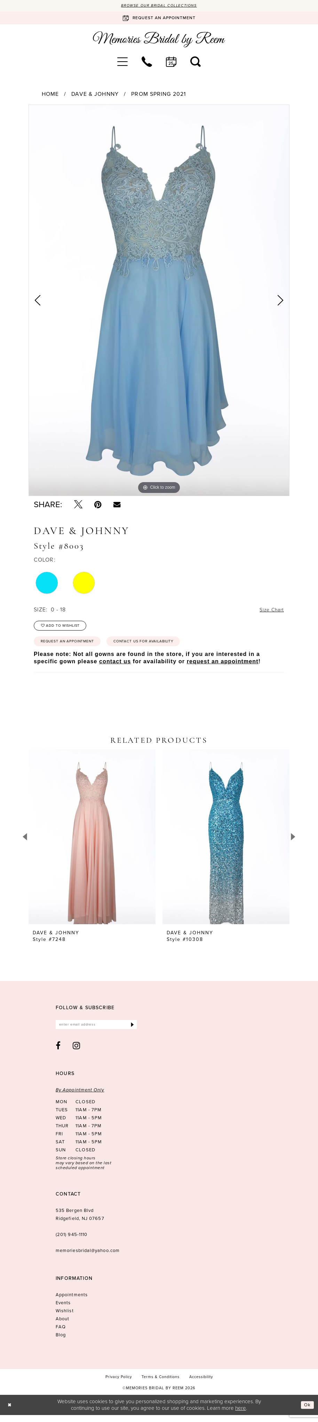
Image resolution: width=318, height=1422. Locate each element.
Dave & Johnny (95, 95)
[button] (122, 62)
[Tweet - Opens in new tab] (78, 505)
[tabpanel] (159, 301)
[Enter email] (96, 1031)
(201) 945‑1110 (71, 1241)
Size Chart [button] (270, 610)
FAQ (61, 1334)
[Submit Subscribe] (132, 1031)
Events (63, 1310)
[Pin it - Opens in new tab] (98, 505)
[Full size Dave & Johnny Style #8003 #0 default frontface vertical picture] (159, 301)
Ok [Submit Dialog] (307, 1412)
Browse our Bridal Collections (159, 6)
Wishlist (65, 1318)
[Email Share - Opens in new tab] (116, 505)
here (240, 1415)
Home (50, 95)
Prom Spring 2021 (158, 95)
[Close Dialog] (10, 1412)
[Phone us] (147, 62)
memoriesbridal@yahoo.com (88, 1257)
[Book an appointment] (159, 18)
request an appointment (223, 667)
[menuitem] (122, 62)
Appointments (72, 1302)
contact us (115, 667)
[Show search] (195, 62)
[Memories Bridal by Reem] (159, 40)
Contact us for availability (162, 646)
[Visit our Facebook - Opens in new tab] (58, 1053)
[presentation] (92, 842)
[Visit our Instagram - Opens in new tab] (76, 1053)
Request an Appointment (73, 646)
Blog (61, 1342)
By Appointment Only (80, 1097)
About (62, 1326)
